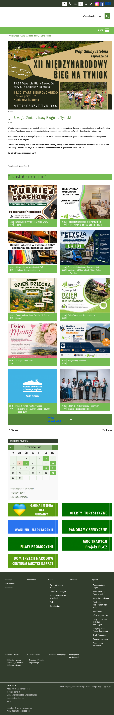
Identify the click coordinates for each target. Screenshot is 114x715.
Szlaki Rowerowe (99, 635)
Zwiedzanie (73, 579)
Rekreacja (9, 587)
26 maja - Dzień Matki (24, 360)
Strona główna (64, 3)
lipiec (55, 447)
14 (53, 463)
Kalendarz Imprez (12, 654)
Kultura (51, 579)
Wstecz (14, 430)
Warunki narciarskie (100, 639)
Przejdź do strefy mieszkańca (2, 54)
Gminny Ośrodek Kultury (56, 586)
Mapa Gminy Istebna (101, 598)
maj (11, 447)
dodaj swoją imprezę (19, 497)
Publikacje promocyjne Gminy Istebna (100, 605)
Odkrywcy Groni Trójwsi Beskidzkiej (100, 629)
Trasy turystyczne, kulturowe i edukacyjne (100, 622)
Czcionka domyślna (80, 3)
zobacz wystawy (17, 492)
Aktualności (14, 36)
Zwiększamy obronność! (77, 360)
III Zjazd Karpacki (33, 654)
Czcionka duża (91, 3)
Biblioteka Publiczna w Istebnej (58, 597)
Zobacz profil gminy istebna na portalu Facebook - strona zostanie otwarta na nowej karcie (102, 4)
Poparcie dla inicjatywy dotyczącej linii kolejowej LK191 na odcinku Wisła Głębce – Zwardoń (84, 270)
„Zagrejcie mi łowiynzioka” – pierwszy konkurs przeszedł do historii (83, 407)
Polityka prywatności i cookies (18, 711)
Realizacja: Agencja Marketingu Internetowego (78, 686)
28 (53, 473)
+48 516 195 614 (31, 695)
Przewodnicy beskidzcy (98, 644)
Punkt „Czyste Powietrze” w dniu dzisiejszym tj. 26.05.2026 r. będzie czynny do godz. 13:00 (32, 408)
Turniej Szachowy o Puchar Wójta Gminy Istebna (31, 223)
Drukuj (109, 430)
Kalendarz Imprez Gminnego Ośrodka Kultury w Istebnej (15, 663)
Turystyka (94, 579)
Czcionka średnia (85, 3)
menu (100, 30)
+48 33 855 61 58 (18, 695)
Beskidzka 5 (97, 611)
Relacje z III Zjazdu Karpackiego (36, 661)
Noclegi (8, 579)
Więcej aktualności (54, 419)
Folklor (52, 602)
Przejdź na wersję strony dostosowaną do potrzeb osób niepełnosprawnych (69, 3)
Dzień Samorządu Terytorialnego (81, 315)
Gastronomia (10, 583)
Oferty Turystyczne (100, 615)
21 (53, 468)
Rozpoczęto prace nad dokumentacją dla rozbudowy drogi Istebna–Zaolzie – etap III (85, 223)
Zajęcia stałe (55, 606)
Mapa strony (75, 3)
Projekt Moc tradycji (58, 591)
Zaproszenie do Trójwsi (99, 586)
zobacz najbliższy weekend (22, 488)
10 (26, 463)
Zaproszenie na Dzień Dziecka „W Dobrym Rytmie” (32, 317)
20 (46, 468)
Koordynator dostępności (74, 656)
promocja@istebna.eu (15, 698)
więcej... (10, 701)
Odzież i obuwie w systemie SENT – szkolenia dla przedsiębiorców (30, 269)
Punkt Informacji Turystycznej (99, 593)
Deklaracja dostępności (57, 654)
